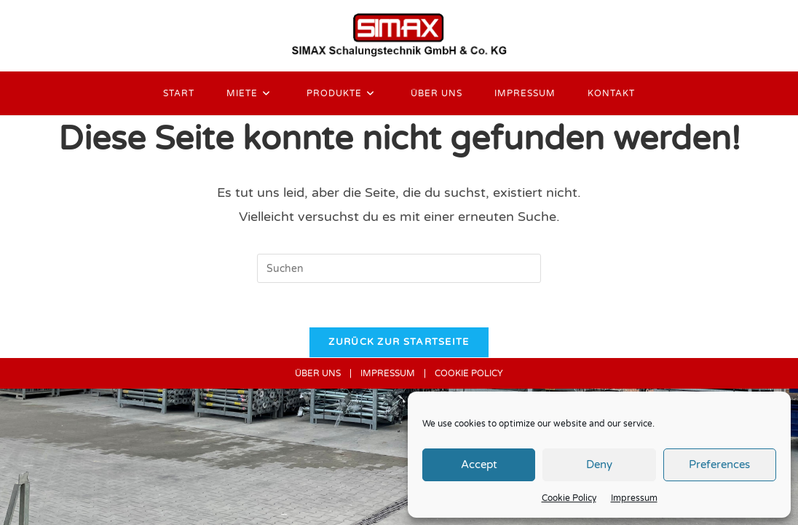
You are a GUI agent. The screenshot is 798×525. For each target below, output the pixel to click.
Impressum (634, 498)
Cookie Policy (569, 498)
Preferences (719, 464)
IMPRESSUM (387, 373)
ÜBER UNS (318, 373)
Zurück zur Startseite (398, 342)
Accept (479, 464)
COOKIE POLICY (469, 373)
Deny (599, 464)
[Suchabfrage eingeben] (399, 268)
